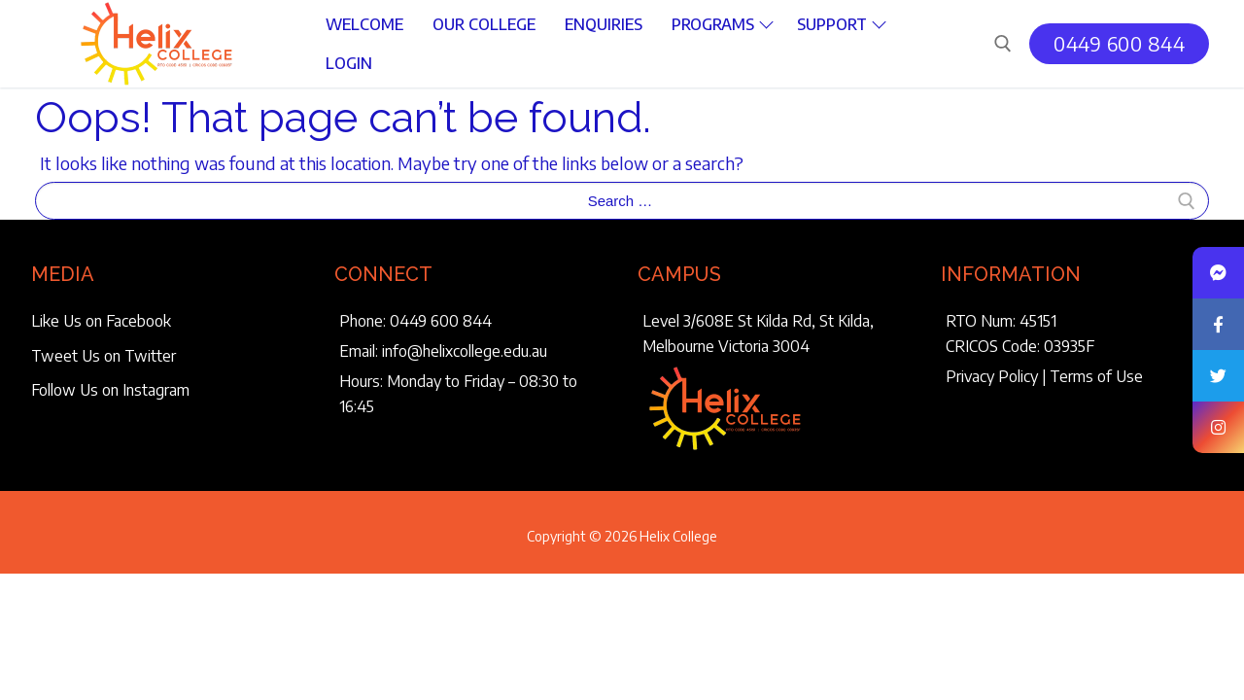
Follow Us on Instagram (110, 390)
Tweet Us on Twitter (103, 356)
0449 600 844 (1119, 43)
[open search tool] (1003, 43)
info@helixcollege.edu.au (464, 351)
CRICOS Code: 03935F (1020, 346)
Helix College (678, 536)
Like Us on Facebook (101, 321)
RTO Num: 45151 (1001, 321)
